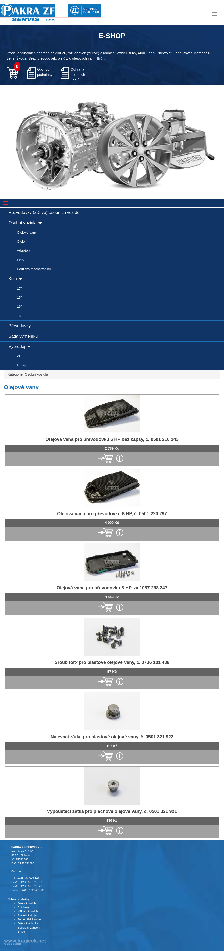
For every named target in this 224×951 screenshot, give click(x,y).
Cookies (16, 871)
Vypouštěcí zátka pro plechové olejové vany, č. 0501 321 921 (112, 811)
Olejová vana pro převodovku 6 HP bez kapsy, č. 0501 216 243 (112, 439)
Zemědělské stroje (29, 919)
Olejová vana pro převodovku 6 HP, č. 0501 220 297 (112, 513)
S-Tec (21, 931)
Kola (16, 278)
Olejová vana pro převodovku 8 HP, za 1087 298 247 (112, 587)
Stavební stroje (27, 915)
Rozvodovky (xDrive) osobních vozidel (44, 212)
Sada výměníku (23, 336)
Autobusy (24, 907)
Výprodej (20, 346)
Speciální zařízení (29, 927)
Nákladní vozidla (28, 911)
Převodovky (20, 325)
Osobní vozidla (25, 222)
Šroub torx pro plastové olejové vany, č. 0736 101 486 (112, 662)
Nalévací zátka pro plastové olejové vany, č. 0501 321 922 (112, 736)
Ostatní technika (28, 923)
